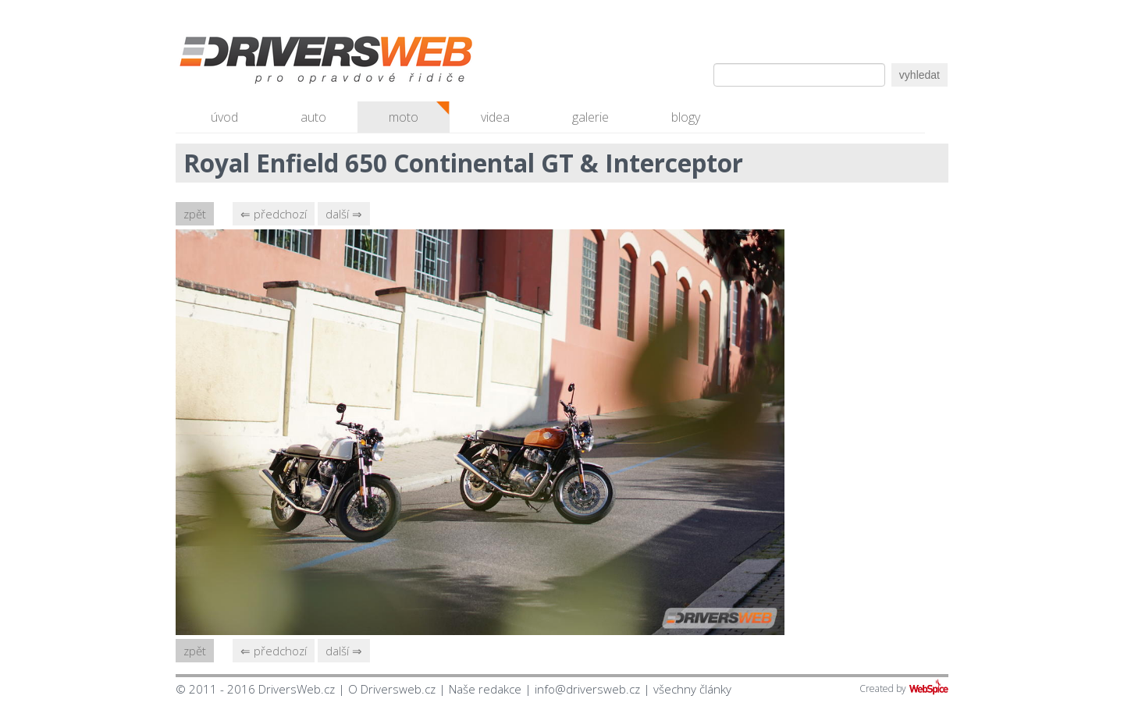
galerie (590, 117)
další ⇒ (343, 214)
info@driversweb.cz (587, 689)
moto (403, 117)
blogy (685, 117)
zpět (194, 214)
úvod (224, 117)
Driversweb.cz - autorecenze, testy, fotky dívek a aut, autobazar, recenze (293, 62)
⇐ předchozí (273, 214)
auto (313, 117)
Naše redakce (485, 689)
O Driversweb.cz (392, 689)
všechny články (692, 689)
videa (495, 117)
